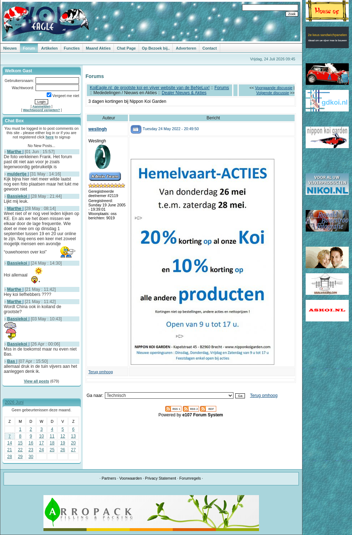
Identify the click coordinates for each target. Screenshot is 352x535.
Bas (11, 361)
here (50, 137)
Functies (72, 48)
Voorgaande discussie (273, 88)
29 (20, 456)
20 (73, 442)
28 (9, 456)
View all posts (36, 381)
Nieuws (10, 48)
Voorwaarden (130, 478)
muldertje (17, 174)
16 (30, 442)
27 (73, 449)
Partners (109, 478)
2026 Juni (14, 402)
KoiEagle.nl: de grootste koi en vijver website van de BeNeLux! (150, 87)
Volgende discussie (272, 93)
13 (73, 436)
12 (62, 436)
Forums (221, 87)
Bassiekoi (17, 196)
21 (9, 449)
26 (62, 449)
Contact (209, 48)
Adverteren (186, 48)
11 (52, 436)
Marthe (15, 151)
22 (20, 449)
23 (30, 449)
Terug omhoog (100, 372)
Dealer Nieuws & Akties (184, 92)
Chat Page (126, 48)
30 (30, 456)
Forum (29, 48)
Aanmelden (41, 106)
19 (62, 442)
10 (41, 436)
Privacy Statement (160, 478)
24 (41, 449)
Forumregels (190, 478)
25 (52, 449)
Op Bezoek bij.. (156, 48)
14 (9, 442)
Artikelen (49, 48)
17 (41, 442)
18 (52, 442)
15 (20, 442)
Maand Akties (98, 48)
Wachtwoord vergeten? (41, 110)
